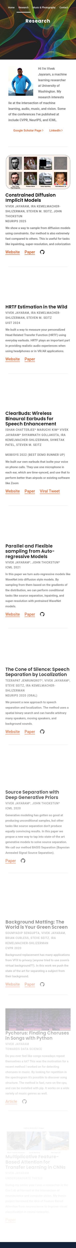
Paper (30, 252)
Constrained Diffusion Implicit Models (30, 197)
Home (11, 7)
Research (24, 7)
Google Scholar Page (28, 130)
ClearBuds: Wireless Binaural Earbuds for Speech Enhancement (30, 421)
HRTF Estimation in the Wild (36, 309)
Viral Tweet (50, 493)
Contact (64, 7)
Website (12, 252)
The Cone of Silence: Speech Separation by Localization (37, 676)
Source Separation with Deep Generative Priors (32, 799)
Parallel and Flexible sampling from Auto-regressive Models (30, 554)
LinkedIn (53, 130)
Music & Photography (44, 7)
